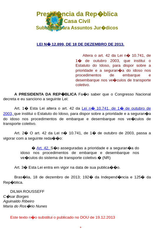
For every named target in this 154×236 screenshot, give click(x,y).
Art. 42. (44, 148)
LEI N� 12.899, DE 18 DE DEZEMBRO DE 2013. (80, 44)
